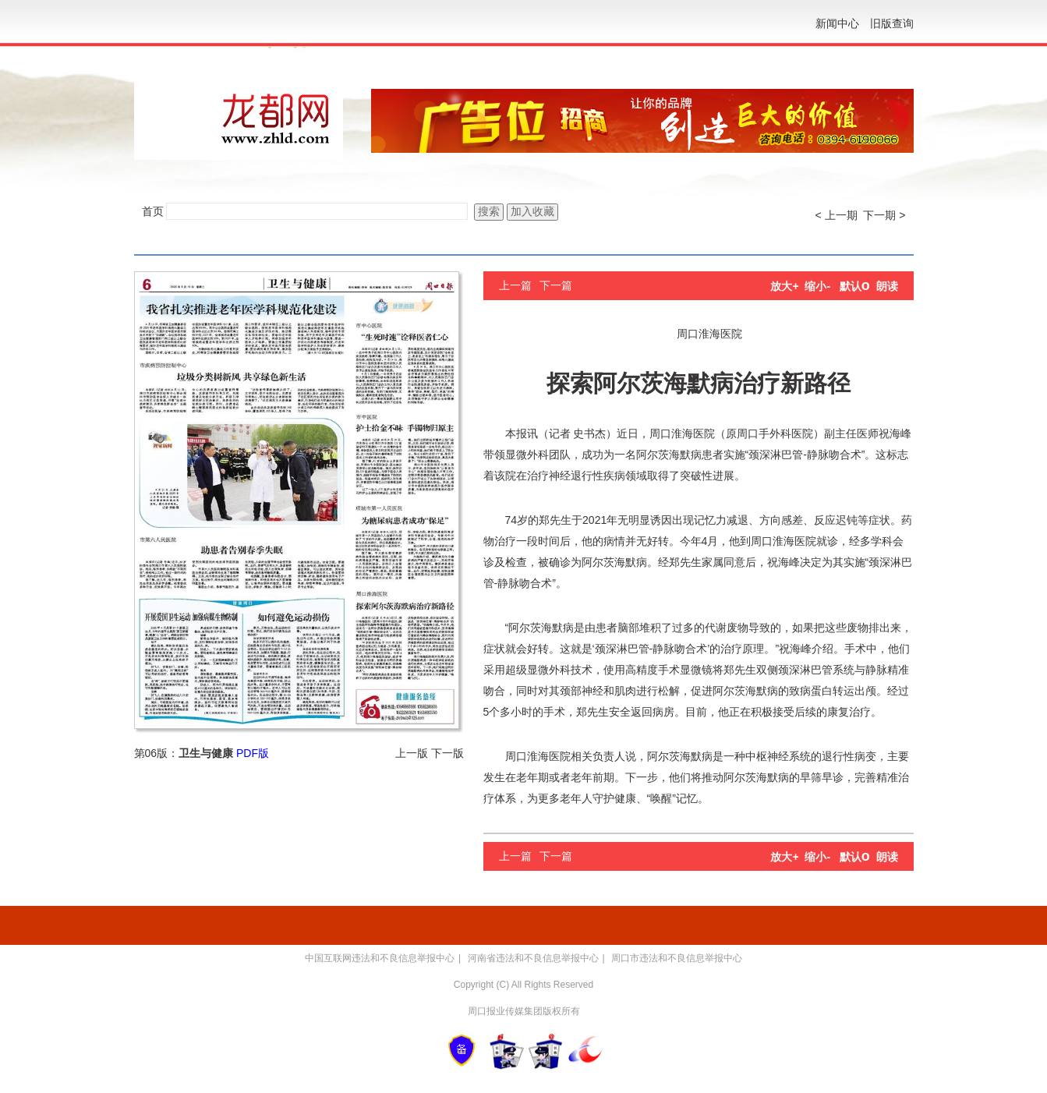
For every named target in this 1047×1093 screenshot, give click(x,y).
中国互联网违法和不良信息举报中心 (380, 958)
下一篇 (555, 285)
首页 (153, 211)
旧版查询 (892, 23)
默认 (855, 286)
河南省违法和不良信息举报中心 (533, 958)
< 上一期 (836, 215)
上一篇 (515, 285)
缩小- (817, 286)
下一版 (447, 753)
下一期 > (884, 215)
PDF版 (252, 753)
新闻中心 (837, 23)
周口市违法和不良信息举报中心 (676, 958)
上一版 (411, 753)
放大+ (784, 286)
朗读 (887, 286)
